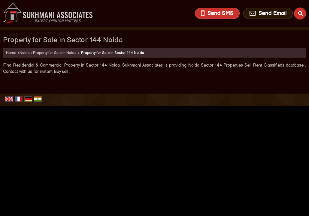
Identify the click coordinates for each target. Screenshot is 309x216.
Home (11, 53)
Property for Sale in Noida (55, 53)
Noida (25, 53)
